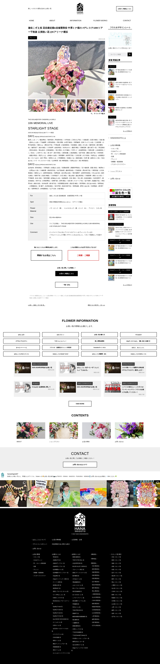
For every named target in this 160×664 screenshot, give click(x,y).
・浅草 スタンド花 (115, 612)
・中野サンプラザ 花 (77, 627)
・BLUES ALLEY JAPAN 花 (79, 565)
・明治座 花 (55, 555)
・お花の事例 (35, 553)
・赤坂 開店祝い (95, 574)
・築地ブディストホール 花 (79, 571)
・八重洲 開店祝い (96, 592)
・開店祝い (93, 561)
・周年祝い (93, 557)
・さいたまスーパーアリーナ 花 (61, 651)
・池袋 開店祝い (95, 570)
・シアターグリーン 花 (77, 596)
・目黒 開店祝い (95, 577)
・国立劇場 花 (75, 618)
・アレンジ (113, 159)
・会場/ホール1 (56, 553)
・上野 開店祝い (95, 614)
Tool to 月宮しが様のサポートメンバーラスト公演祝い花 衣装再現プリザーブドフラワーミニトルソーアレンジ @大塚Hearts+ (123, 232)
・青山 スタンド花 (115, 580)
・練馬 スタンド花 (115, 608)
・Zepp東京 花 (56, 574)
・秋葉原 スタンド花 (116, 596)
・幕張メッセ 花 (56, 639)
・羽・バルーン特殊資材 (118, 154)
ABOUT (52, 20)
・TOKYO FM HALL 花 (77, 558)
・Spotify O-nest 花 (57, 611)
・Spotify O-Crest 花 (57, 614)
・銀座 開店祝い (95, 602)
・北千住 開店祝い (96, 624)
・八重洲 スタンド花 (116, 583)
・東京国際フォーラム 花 (78, 599)
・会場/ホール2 (75, 553)
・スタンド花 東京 (115, 553)
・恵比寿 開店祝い (96, 583)
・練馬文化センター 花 (77, 640)
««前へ (36, 305)
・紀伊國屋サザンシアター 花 (60, 571)
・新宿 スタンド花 (115, 558)
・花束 (112, 156)
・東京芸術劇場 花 (76, 590)
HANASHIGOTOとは (118, 138)
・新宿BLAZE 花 (56, 583)
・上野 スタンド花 (115, 605)
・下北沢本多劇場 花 (77, 630)
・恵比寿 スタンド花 (116, 574)
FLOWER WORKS (100, 20)
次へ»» (96, 305)
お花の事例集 (115, 145)
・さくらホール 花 (57, 620)
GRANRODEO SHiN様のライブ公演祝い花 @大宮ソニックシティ (123, 97)
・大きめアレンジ (115, 151)
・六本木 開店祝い (96, 599)
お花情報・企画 (77, 538)
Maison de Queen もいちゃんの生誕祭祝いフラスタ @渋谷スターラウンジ (123, 217)
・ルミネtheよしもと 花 (58, 593)
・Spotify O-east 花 (57, 605)
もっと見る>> (127, 131)
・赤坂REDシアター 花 (58, 565)
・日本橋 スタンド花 (116, 599)
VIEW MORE (80, 402)
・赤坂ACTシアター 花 (58, 561)
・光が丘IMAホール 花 (77, 643)
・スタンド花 (114, 148)
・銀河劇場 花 (75, 574)
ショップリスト (116, 171)
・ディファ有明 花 (57, 580)
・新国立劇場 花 (75, 555)
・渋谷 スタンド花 (115, 555)
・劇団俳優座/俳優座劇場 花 (79, 615)
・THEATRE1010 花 (77, 608)
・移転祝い (93, 553)
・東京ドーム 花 (56, 648)
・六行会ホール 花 (76, 577)
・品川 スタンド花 (115, 571)
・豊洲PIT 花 (75, 612)
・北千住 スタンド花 (116, 615)
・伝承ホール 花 (56, 624)
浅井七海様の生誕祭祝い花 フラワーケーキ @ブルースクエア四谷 (123, 85)
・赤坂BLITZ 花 (56, 558)
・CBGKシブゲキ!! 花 (58, 596)
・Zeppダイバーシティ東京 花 (60, 577)
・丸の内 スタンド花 (116, 586)
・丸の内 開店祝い (96, 595)
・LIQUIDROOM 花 (76, 561)
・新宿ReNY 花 (56, 586)
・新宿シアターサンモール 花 (60, 590)
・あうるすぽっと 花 (77, 593)
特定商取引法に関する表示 (61, 542)
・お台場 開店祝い (96, 611)
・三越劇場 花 (75, 621)
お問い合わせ (115, 178)
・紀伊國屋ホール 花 (57, 568)
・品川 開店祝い (95, 580)
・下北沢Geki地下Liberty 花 (79, 634)
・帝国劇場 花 (75, 602)
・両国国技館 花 (56, 645)
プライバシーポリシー (40, 542)
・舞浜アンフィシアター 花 (59, 642)
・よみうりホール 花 (77, 583)
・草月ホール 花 (75, 605)
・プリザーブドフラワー (118, 164)
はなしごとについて (39, 538)
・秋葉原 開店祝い (96, 605)
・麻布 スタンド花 (115, 577)
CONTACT (127, 20)
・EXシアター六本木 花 (78, 586)
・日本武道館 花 (56, 636)
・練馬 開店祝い (95, 617)
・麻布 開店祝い (95, 586)
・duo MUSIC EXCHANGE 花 (60, 617)
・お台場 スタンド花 (116, 602)
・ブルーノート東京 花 (77, 568)
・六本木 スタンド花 (116, 590)
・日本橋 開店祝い (96, 608)
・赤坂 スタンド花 (115, 565)
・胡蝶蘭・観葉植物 (116, 161)
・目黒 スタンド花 (115, 568)
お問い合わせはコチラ (80, 463)
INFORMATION (75, 20)
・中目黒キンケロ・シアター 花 (80, 637)
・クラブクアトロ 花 (57, 632)
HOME (31, 20)
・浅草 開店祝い (95, 621)
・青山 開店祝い (95, 589)
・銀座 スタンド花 (115, 593)
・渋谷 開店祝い (95, 564)
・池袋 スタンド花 (115, 561)
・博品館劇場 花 (75, 580)
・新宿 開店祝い (95, 567)
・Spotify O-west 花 (57, 608)
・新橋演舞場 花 (75, 624)
